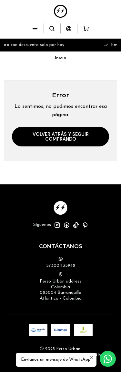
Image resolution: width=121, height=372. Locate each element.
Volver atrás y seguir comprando (61, 136)
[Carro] (85, 28)
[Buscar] (52, 28)
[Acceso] (69, 28)
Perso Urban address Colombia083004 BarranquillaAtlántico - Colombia (61, 286)
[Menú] (35, 28)
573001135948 (60, 262)
